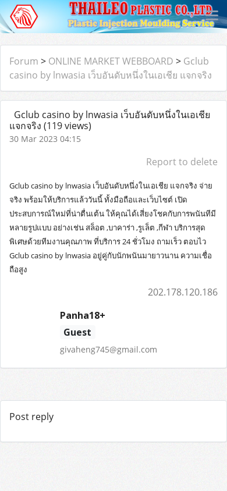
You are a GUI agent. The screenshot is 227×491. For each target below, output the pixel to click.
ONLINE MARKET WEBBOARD (110, 61)
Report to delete (182, 161)
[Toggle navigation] (212, 16)
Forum (23, 61)
